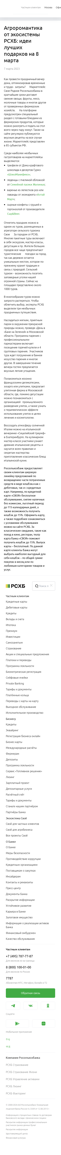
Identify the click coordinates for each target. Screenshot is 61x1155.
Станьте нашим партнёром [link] (22, 806)
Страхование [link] (13, 648)
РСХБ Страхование (17, 1064)
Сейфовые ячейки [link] (17, 677)
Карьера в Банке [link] (16, 911)
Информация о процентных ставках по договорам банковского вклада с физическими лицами (29, 1116)
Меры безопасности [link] (18, 853)
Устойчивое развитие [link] (18, 905)
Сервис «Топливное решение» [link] (24, 771)
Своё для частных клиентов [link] (22, 823)
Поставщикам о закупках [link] (21, 870)
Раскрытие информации (17, 1129)
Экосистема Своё (16, 818)
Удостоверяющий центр (17, 1134)
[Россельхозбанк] (16, 586)
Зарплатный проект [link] (17, 782)
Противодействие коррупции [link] (23, 858)
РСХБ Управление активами (22, 1079)
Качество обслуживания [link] (20, 938)
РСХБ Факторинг (16, 1093)
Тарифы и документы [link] (19, 689)
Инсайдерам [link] (13, 876)
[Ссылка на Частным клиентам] (30, 7)
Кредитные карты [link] (16, 601)
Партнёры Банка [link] (16, 812)
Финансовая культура (16, 1138)
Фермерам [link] (12, 753)
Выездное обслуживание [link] (21, 706)
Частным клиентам (17, 596)
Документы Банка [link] (16, 894)
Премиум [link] (11, 630)
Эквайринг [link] (12, 730)
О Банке (11, 841)
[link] (30, 993)
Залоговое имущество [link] (19, 917)
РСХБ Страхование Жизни (21, 1072)
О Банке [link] (11, 847)
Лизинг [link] (10, 777)
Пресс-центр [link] (13, 888)
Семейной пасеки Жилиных (27, 184)
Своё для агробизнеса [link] (19, 829)
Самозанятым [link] (14, 642)
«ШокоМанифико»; (19, 174)
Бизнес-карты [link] (14, 741)
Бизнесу (11, 718)
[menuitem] (30, 7)
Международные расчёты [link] (21, 747)
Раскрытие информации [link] (20, 899)
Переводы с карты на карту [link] (22, 701)
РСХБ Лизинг (13, 1086)
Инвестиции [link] (13, 636)
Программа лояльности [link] (20, 665)
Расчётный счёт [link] (15, 794)
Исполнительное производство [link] (24, 712)
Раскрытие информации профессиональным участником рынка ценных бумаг (26, 1123)
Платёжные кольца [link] (17, 695)
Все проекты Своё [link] (17, 835)
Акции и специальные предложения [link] (27, 654)
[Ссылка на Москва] (48, 7)
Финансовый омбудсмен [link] (21, 933)
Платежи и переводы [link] (18, 660)
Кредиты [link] (11, 613)
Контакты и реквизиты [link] (19, 882)
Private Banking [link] (15, 683)
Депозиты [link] (12, 759)
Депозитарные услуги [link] (19, 788)
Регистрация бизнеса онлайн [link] (23, 736)
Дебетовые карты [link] (16, 607)
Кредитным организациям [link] (22, 864)
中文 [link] (8, 1046)
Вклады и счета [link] (15, 619)
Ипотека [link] (11, 625)
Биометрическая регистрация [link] (23, 671)
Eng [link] (8, 1039)
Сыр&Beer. (13, 213)
